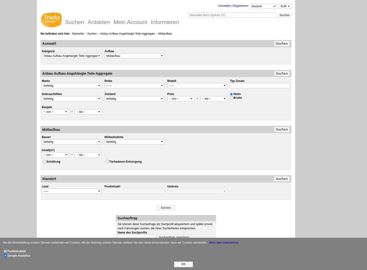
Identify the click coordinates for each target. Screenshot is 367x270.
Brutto (238, 97)
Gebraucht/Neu (52, 94)
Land (45, 186)
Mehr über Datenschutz (224, 242)
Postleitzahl (112, 186)
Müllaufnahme (114, 137)
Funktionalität (16, 251)
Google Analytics (18, 255)
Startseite (78, 33)
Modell (171, 81)
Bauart (46, 137)
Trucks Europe (51, 20)
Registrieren (240, 5)
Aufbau (109, 51)
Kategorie (48, 51)
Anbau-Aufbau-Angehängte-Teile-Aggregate (127, 33)
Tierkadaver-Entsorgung (125, 161)
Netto (237, 94)
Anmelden (224, 5)
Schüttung (53, 161)
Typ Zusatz (237, 81)
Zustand (110, 94)
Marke (46, 81)
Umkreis (172, 186)
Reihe (108, 81)
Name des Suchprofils (132, 232)
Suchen (92, 33)
